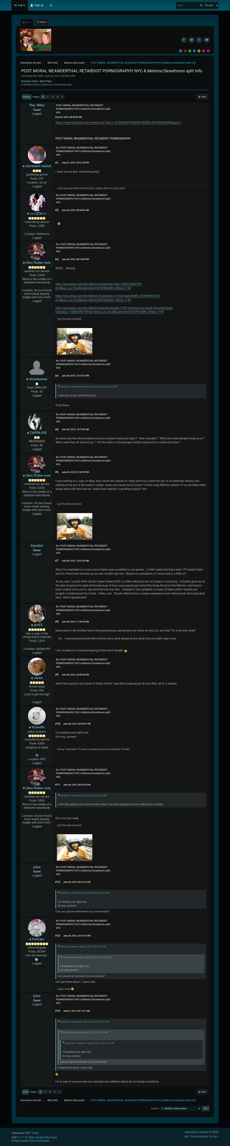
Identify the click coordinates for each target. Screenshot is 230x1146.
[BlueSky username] (191, 40)
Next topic (46, 81)
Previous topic (29, 81)
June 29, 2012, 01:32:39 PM (75, 472)
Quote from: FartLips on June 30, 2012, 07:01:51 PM (84, 1022)
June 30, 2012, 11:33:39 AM (75, 621)
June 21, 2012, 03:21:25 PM (75, 162)
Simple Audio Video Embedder (30, 1140)
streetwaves (38, 379)
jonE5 (38, 625)
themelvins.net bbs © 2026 (201, 1132)
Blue (194, 50)
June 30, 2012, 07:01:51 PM (77, 936)
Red (185, 50)
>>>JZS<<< (38, 213)
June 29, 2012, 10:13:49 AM (75, 429)
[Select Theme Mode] (51, 5)
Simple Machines (46, 1137)
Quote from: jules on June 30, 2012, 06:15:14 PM (83, 946)
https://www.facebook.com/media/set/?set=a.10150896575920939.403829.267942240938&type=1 (118, 122)
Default (180, 50)
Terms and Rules (199, 1136)
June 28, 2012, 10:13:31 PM (75, 375)
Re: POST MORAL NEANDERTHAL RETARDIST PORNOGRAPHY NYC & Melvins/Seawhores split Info (83, 151)
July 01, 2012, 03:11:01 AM (76, 1011)
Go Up (25, 1092)
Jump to (155, 1108)
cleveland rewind (38, 166)
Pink (208, 50)
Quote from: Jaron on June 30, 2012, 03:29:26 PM (83, 795)
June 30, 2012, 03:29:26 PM (75, 674)
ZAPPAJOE (38, 433)
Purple (203, 50)
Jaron (38, 678)
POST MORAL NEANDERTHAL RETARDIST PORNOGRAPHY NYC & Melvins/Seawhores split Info (83, 109)
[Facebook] (184, 40)
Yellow (199, 50)
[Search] (201, 5)
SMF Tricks (32, 1133)
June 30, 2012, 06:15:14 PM (77, 882)
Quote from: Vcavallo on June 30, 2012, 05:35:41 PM (84, 893)
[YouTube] (207, 40)
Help (185, 1136)
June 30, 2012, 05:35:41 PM (77, 724)
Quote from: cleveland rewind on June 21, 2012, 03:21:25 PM (88, 386)
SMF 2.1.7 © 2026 (23, 1137)
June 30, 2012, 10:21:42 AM (75, 561)
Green (189, 50)
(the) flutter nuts (38, 263)
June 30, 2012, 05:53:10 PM (77, 785)
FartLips (38, 939)
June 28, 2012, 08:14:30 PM (75, 259)
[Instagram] (199, 40)
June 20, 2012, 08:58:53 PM (68, 117)
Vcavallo (38, 727)
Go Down (26, 97)
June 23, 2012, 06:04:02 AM (75, 210)
